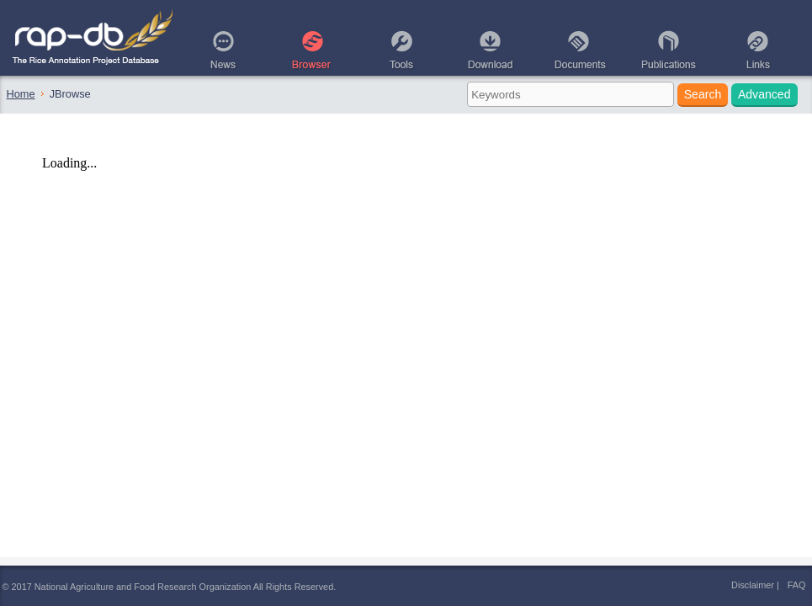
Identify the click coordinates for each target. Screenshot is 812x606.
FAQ (797, 585)
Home (21, 94)
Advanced (764, 94)
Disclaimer (752, 585)
